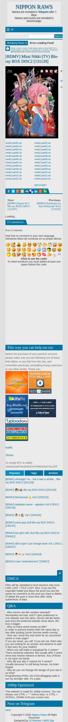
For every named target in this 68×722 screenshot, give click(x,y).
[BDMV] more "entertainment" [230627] (27, 561)
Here (8, 710)
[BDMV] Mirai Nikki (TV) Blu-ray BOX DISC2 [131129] (31, 59)
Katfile (9, 447)
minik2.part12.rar (13, 179)
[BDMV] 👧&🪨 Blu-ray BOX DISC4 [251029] (30, 489)
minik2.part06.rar (13, 159)
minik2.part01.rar (13, 143)
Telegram (43, 11)
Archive (53, 473)
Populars (14, 473)
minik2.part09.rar (13, 169)
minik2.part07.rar (13, 162)
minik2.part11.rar (13, 175)
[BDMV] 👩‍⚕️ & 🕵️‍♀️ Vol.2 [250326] (23, 515)
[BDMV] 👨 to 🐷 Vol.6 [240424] (23, 554)
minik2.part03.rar (13, 149)
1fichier (9, 455)
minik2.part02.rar (13, 146)
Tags (34, 473)
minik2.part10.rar (13, 172)
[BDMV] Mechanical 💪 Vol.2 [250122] (26, 497)
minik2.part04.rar (13, 153)
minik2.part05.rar (13, 156)
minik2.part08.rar (13, 166)
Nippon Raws (34, 7)
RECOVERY (40, 185)
